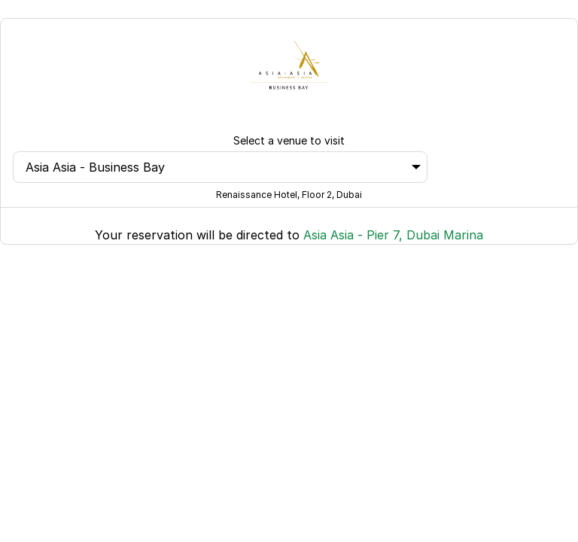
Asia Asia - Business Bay (223, 167)
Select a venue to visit (289, 140)
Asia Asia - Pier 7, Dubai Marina (393, 234)
